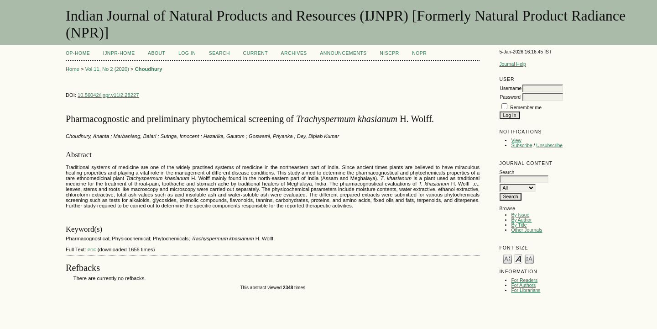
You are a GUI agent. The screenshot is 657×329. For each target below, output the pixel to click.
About (156, 53)
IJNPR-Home (119, 53)
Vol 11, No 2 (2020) (107, 69)
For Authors (523, 285)
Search (219, 53)
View (516, 140)
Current (255, 53)
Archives (294, 53)
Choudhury (148, 69)
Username (510, 88)
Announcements (343, 53)
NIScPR (389, 53)
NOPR (419, 53)
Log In (187, 53)
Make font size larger (529, 258)
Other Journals (526, 230)
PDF (92, 249)
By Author (521, 220)
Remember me (526, 107)
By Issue (520, 215)
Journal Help (512, 64)
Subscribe (521, 145)
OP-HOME (78, 53)
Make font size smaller (507, 258)
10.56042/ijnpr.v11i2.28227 (108, 95)
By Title (519, 225)
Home (72, 69)
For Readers (524, 280)
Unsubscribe (549, 145)
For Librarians (525, 290)
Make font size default (518, 258)
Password (510, 97)
